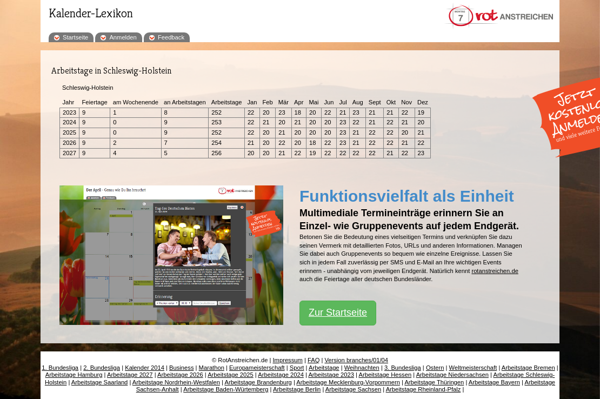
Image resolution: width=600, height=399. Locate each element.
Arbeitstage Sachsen (353, 389)
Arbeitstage (324, 367)
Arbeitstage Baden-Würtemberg (225, 389)
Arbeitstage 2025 (231, 374)
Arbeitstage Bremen (528, 367)
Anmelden (122, 37)
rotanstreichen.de (494, 271)
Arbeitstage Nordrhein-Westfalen (176, 382)
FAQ (313, 360)
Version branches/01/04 (356, 360)
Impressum (288, 360)
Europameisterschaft (257, 367)
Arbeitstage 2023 (331, 374)
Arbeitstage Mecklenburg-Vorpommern (348, 382)
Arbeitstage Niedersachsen (452, 374)
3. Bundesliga (402, 367)
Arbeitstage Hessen (384, 374)
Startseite (75, 37)
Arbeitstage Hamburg (74, 374)
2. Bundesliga (101, 367)
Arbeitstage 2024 (281, 374)
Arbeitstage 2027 (130, 374)
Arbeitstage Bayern (494, 382)
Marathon (211, 367)
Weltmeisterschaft (473, 367)
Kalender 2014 (144, 367)
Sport (297, 367)
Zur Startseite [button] (338, 312)
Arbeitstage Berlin (297, 389)
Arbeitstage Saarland (99, 382)
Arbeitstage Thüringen (434, 382)
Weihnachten (361, 367)
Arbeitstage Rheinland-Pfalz (423, 389)
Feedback (171, 37)
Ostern (435, 367)
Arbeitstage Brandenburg (257, 382)
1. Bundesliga (60, 367)
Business (181, 367)
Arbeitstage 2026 (180, 374)
